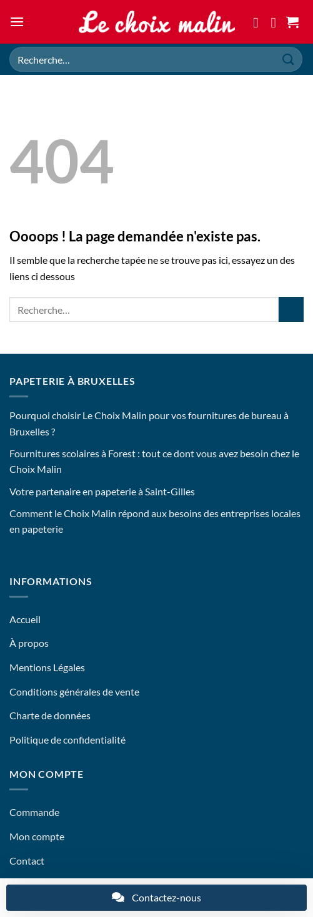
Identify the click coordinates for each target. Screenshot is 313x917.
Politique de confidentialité (67, 739)
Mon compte (36, 836)
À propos (29, 643)
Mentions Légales (47, 667)
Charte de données (50, 715)
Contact (26, 860)
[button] (16, 21)
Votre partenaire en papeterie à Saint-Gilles (102, 491)
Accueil (25, 619)
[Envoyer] (288, 59)
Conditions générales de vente (74, 691)
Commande (34, 812)
